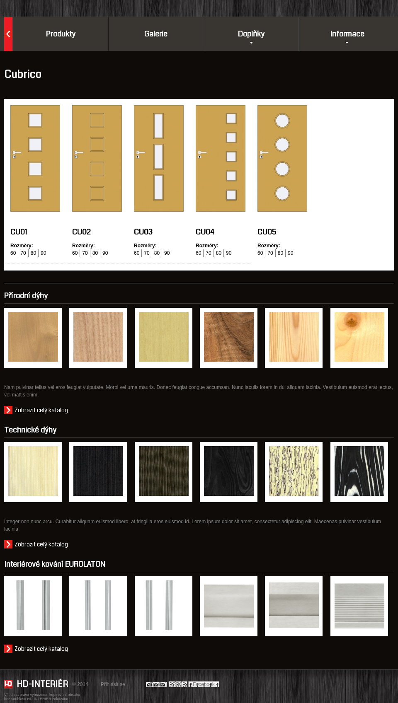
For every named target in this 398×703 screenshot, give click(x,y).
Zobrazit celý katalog (41, 410)
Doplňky (248, 34)
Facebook (204, 684)
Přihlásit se (113, 684)
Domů (8, 34)
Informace (347, 34)
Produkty (60, 34)
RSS (177, 684)
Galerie (155, 34)
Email (156, 684)
